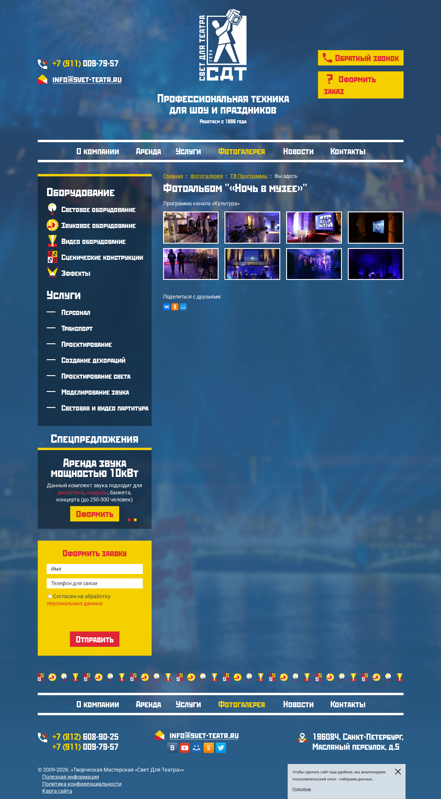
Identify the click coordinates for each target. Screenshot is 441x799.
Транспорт (77, 328)
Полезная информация (70, 777)
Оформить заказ (350, 84)
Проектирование (86, 344)
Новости (298, 150)
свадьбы (97, 492)
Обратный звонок (367, 57)
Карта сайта (57, 791)
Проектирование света (95, 376)
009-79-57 (86, 63)
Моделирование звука (95, 392)
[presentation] (91, 618)
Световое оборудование (98, 209)
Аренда (148, 150)
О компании (97, 150)
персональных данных (75, 603)
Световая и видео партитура (104, 407)
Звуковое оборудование (98, 225)
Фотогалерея (241, 150)
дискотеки (70, 492)
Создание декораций (93, 360)
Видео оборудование (93, 241)
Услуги (188, 150)
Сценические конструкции (102, 257)
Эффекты (75, 273)
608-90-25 (86, 736)
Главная (173, 176)
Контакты (347, 150)
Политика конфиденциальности (82, 784)
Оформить (94, 513)
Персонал (75, 312)
